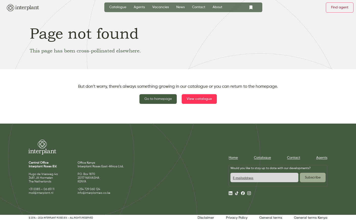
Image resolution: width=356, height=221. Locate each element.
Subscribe (313, 177)
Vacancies (160, 7)
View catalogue (199, 99)
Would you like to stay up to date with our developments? (270, 168)
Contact (198, 7)
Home (233, 157)
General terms (270, 218)
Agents (139, 7)
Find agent (339, 7)
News (180, 7)
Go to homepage (158, 99)
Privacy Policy (236, 218)
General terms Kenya (310, 218)
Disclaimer (206, 218)
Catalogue (117, 7)
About (217, 7)
